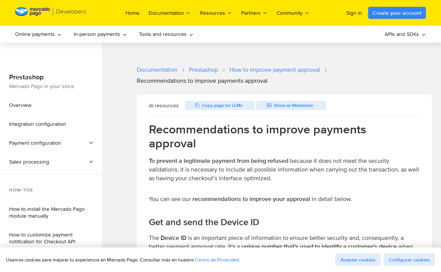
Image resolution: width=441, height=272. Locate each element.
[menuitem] (38, 34)
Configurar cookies (409, 259)
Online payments (38, 34)
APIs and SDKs (405, 34)
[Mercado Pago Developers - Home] (51, 13)
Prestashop (203, 69)
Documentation (157, 69)
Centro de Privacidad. (217, 259)
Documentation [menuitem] (170, 12)
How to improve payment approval (274, 69)
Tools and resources (166, 34)
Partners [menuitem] (254, 12)
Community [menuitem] (293, 12)
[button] (51, 161)
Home (132, 13)
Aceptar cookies (357, 259)
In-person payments (100, 34)
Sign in (354, 13)
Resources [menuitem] (216, 12)
